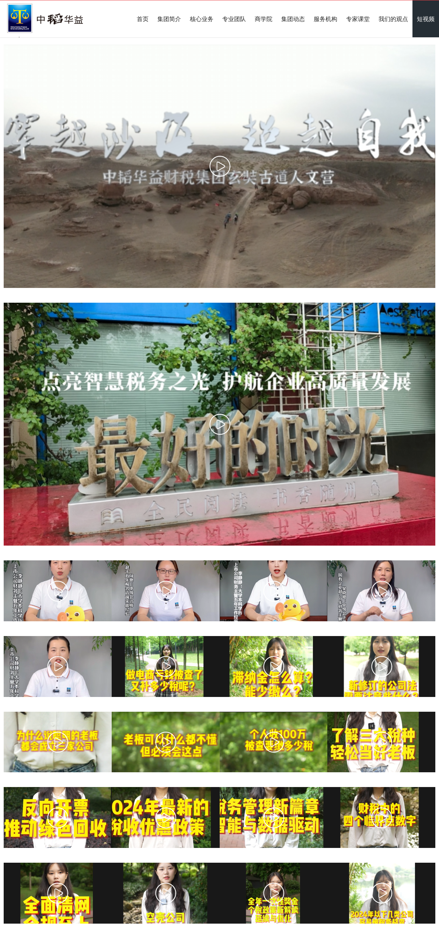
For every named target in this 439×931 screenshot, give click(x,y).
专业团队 (234, 19)
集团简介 (169, 19)
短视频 (426, 19)
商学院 (263, 19)
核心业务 (201, 19)
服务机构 (325, 19)
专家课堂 (358, 19)
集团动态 (293, 19)
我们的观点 (393, 19)
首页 (143, 19)
